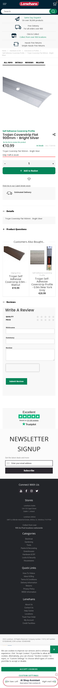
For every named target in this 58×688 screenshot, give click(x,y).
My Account (29, 612)
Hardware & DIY (15, 51)
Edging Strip (16, 273)
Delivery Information (29, 575)
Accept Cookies (29, 668)
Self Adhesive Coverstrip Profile (13, 53)
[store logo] (29, 4)
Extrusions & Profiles (32, 51)
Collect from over (30, 517)
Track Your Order (29, 609)
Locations (29, 606)
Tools (29, 537)
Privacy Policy (28, 581)
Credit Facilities (29, 615)
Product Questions (17, 229)
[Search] (53, 11)
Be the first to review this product (14, 142)
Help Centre (29, 603)
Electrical (29, 531)
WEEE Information (29, 584)
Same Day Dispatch (32, 17)
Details (10, 211)
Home (4, 51)
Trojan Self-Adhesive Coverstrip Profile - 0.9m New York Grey (42, 284)
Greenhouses (28, 543)
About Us (29, 597)
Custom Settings (28, 675)
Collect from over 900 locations (33, 37)
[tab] (29, 211)
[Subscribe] (29, 463)
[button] (5, 163)
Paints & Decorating (29, 540)
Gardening (29, 534)
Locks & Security (29, 550)
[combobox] (29, 11)
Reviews (11, 302)
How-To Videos (29, 565)
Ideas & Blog (29, 569)
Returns (29, 578)
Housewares (29, 553)
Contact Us (28, 600)
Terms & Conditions (29, 572)
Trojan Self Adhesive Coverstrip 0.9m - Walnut (15, 280)
